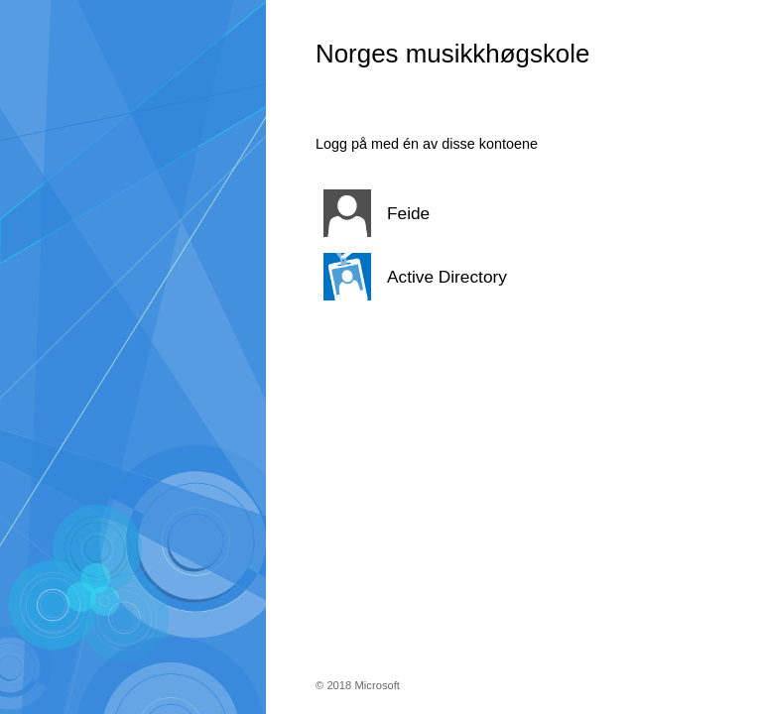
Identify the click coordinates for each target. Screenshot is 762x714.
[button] (489, 213)
